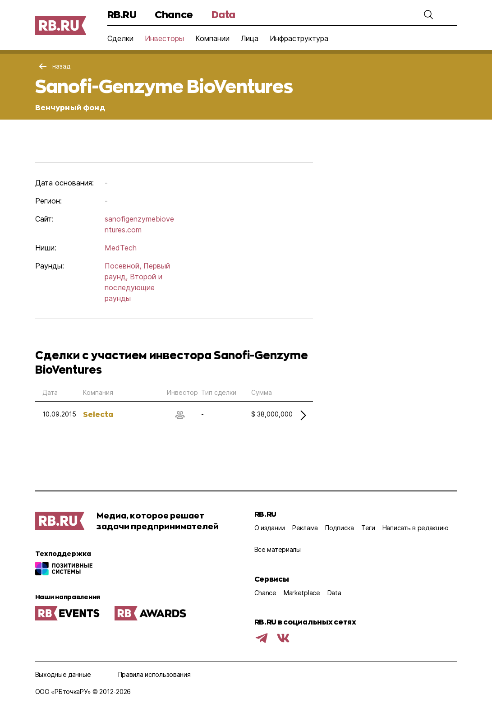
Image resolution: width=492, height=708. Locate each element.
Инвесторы (164, 38)
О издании (269, 528)
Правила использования (154, 674)
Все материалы (277, 549)
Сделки (120, 38)
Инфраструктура (299, 38)
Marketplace (302, 593)
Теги (368, 528)
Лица (249, 38)
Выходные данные (63, 674)
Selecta (98, 414)
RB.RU (122, 14)
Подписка (339, 528)
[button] (428, 14)
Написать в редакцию (415, 528)
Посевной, (123, 265)
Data (223, 14)
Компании (212, 38)
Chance (174, 14)
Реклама (305, 528)
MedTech (121, 247)
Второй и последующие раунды (133, 287)
